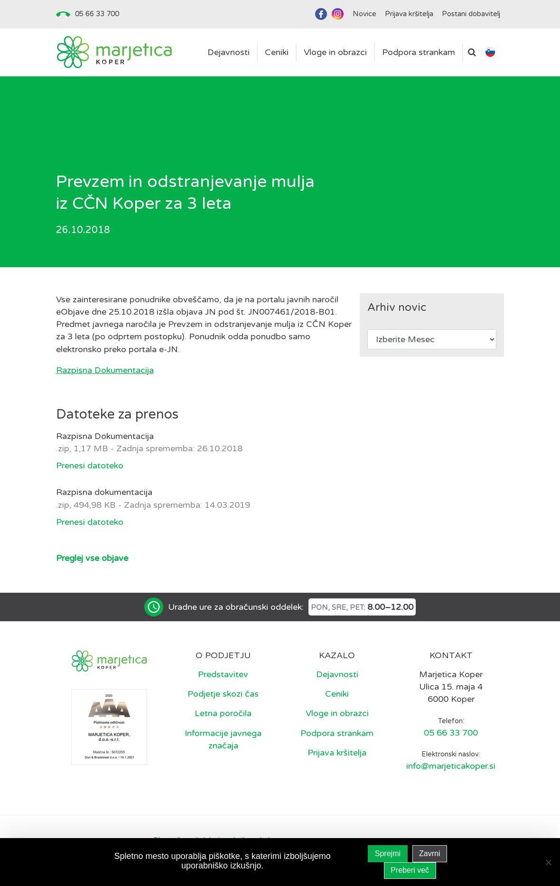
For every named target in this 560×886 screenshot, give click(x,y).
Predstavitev (223, 674)
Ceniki (337, 694)
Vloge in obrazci (337, 713)
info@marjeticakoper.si (450, 766)
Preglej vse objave (92, 558)
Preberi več (410, 870)
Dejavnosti (337, 674)
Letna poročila (223, 713)
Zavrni (429, 853)
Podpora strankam (336, 733)
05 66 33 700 (97, 13)
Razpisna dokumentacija (104, 492)
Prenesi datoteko (89, 465)
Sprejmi (388, 853)
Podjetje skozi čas (223, 694)
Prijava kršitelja (337, 752)
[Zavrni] (548, 862)
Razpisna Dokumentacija (105, 370)
